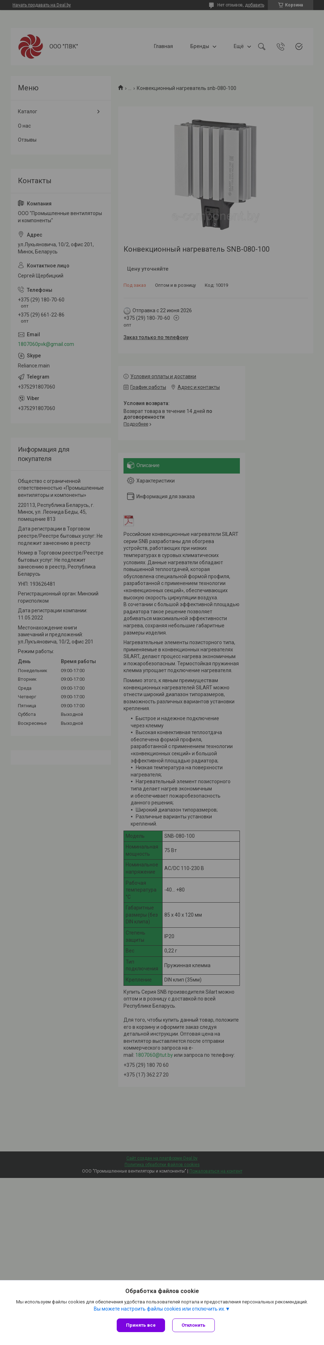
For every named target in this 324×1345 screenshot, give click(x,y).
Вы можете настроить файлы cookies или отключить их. (159, 1309)
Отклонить (193, 1325)
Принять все (141, 1325)
